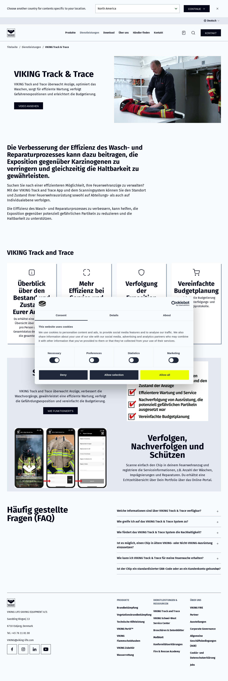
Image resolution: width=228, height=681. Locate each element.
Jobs (192, 664)
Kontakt (158, 32)
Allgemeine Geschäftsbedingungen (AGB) (203, 640)
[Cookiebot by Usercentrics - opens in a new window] (174, 303)
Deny (63, 374)
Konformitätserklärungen (168, 644)
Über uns (124, 32)
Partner (194, 614)
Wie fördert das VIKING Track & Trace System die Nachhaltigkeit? (159, 532)
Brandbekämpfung (127, 607)
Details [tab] (114, 315)
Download (108, 32)
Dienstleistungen (89, 32)
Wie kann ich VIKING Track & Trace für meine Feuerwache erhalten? (160, 558)
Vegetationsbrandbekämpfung (134, 614)
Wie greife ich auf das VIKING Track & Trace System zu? (152, 521)
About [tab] (167, 315)
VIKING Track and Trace (166, 611)
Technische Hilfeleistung (131, 621)
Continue (194, 9)
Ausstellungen (198, 621)
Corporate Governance (203, 628)
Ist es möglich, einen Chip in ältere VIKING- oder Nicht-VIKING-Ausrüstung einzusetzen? (164, 545)
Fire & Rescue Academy (166, 651)
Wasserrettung (125, 654)
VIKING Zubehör (126, 647)
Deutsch (211, 20)
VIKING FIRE (196, 607)
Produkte (70, 32)
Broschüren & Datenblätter (168, 630)
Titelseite (12, 47)
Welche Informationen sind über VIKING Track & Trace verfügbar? (159, 510)
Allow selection (114, 374)
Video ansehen (29, 106)
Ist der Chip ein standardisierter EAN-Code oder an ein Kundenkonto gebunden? (169, 568)
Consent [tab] (61, 315)
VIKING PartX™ (125, 628)
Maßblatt (158, 637)
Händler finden (141, 32)
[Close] (217, 8)
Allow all (164, 374)
